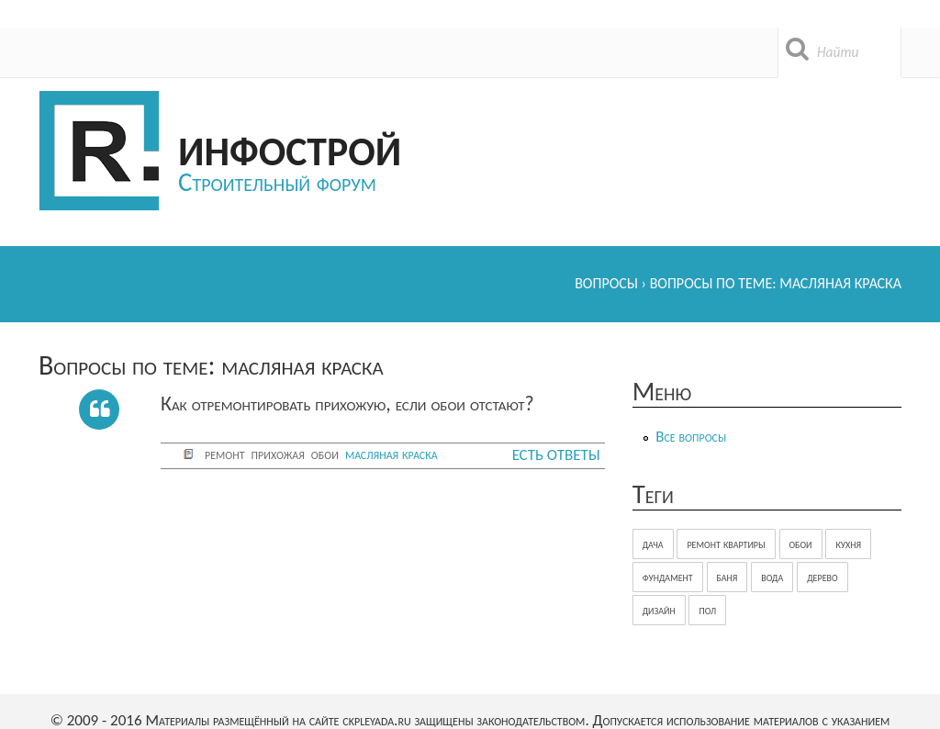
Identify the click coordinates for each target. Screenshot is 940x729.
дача (653, 544)
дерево (822, 577)
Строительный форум (277, 182)
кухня (848, 544)
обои (325, 454)
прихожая (278, 454)
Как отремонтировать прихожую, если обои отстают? (347, 403)
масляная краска (391, 454)
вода (772, 577)
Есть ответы (556, 455)
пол (707, 610)
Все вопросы (690, 436)
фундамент (668, 577)
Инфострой (289, 148)
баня (727, 577)
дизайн (659, 610)
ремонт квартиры (726, 544)
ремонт (225, 454)
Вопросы (606, 283)
